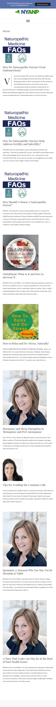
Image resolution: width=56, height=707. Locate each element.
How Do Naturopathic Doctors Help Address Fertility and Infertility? (24, 139)
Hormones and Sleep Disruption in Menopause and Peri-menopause (23, 427)
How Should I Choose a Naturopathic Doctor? (24, 200)
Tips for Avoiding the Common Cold (24, 482)
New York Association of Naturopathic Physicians (23, 705)
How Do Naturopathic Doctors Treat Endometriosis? (24, 66)
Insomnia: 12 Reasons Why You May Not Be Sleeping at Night (27, 569)
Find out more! (42, 4)
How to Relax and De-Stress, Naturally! (26, 340)
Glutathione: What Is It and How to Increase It (23, 273)
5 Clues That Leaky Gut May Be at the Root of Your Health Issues (28, 657)
